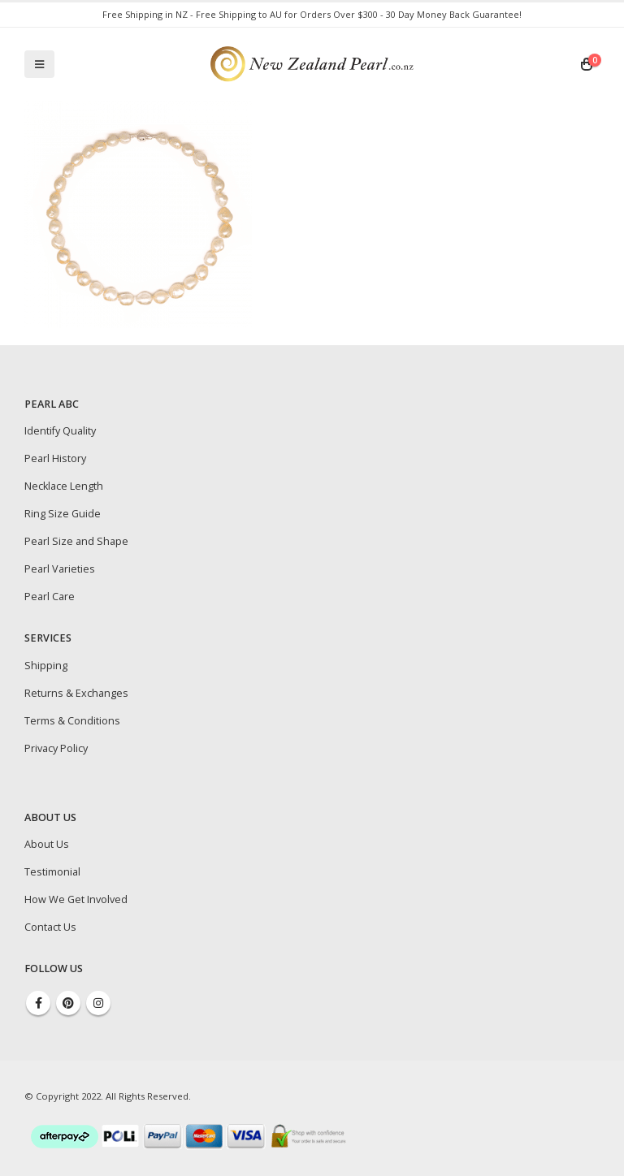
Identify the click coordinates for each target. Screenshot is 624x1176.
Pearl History (55, 458)
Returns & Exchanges (76, 693)
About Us (46, 844)
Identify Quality (60, 431)
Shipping (45, 665)
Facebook (38, 1003)
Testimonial (52, 872)
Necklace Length (63, 486)
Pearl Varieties (59, 569)
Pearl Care (49, 596)
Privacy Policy (56, 748)
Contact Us (50, 927)
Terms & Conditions (72, 721)
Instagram (98, 1003)
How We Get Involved (76, 899)
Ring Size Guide (62, 514)
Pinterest (68, 1003)
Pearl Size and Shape (76, 541)
